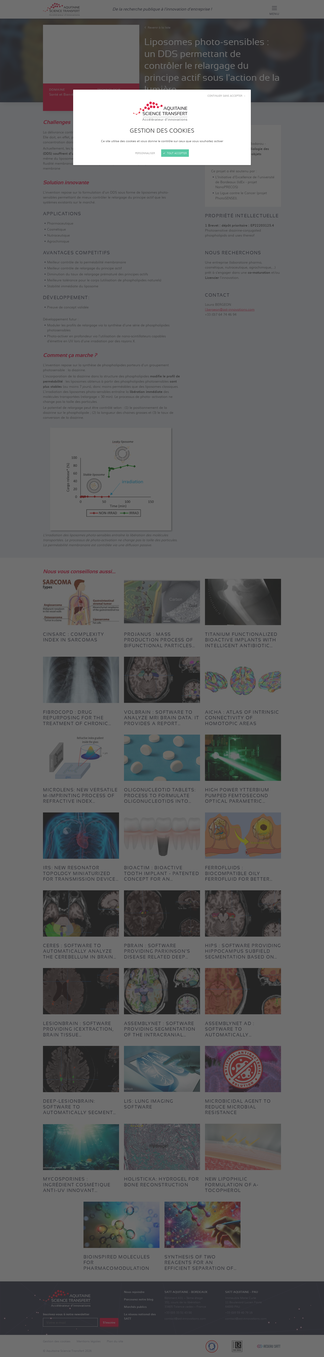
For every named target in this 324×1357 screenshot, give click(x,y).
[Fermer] (162, 678)
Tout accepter (175, 153)
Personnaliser (145, 153)
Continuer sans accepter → (226, 96)
